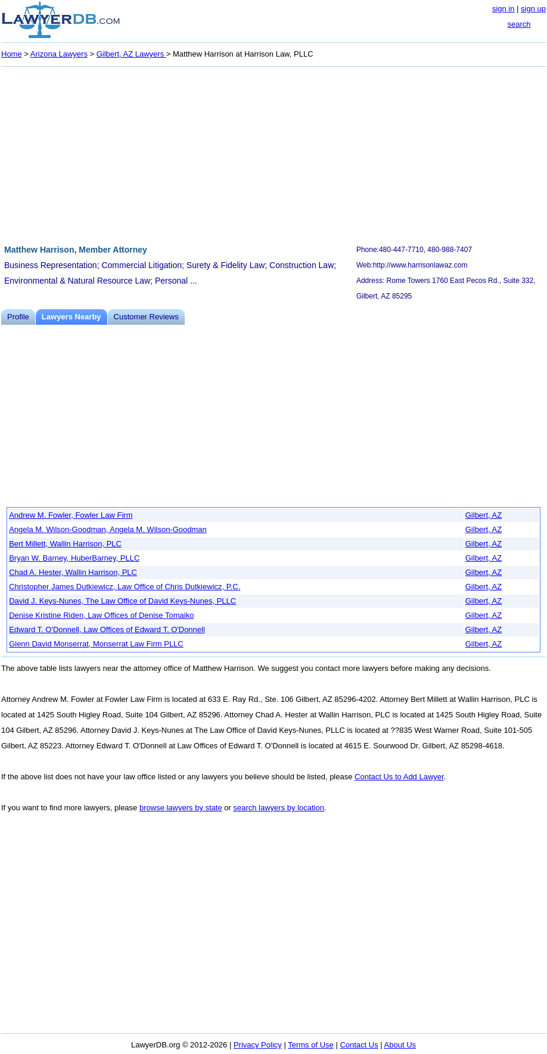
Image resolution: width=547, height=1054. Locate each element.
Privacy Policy (258, 1044)
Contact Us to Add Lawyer (399, 776)
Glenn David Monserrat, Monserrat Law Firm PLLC (96, 643)
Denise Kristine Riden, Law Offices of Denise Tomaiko (101, 615)
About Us (400, 1044)
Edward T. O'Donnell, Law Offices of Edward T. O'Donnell (107, 629)
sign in (503, 8)
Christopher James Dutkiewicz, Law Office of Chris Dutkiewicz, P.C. (124, 586)
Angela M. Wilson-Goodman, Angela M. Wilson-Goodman (108, 529)
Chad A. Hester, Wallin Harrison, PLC (73, 572)
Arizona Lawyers (59, 53)
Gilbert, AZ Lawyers (131, 53)
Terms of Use (311, 1044)
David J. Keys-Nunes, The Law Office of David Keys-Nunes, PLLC (122, 600)
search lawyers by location (278, 807)
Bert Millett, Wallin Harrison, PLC (65, 543)
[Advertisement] (273, 153)
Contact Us (359, 1044)
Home (11, 53)
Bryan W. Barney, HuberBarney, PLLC (74, 558)
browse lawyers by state (180, 807)
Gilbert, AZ (483, 515)
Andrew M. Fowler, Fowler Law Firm (70, 515)
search (518, 24)
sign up (533, 8)
